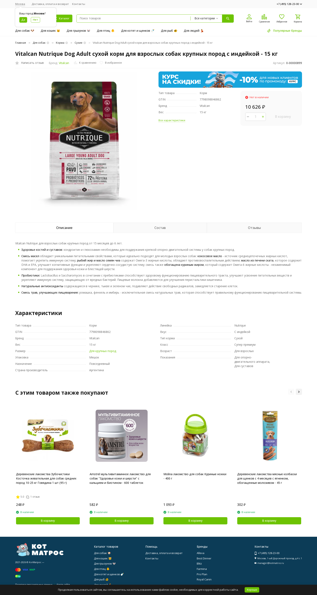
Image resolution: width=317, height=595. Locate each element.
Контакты (78, 4)
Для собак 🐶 (24, 31)
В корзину (283, 116)
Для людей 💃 (194, 31)
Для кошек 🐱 (50, 31)
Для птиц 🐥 (106, 31)
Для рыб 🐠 (169, 31)
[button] (291, 392)
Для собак (39, 42)
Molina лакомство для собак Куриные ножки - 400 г (194, 476)
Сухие (78, 42)
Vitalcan (64, 63)
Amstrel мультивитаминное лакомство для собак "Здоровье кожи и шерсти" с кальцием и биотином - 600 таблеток (120, 478)
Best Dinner (204, 558)
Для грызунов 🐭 (78, 31)
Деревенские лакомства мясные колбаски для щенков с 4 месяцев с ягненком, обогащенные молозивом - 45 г (267, 478)
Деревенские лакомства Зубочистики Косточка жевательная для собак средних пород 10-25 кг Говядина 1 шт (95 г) (46, 478)
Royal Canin (204, 579)
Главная (20, 42)
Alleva (200, 553)
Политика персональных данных (33, 584)
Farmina (202, 569)
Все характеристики (171, 120)
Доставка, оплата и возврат (50, 4)
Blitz (199, 563)
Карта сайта (63, 584)
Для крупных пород (102, 351)
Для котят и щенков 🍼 (137, 31)
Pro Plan (202, 574)
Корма (60, 42)
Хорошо (252, 590)
